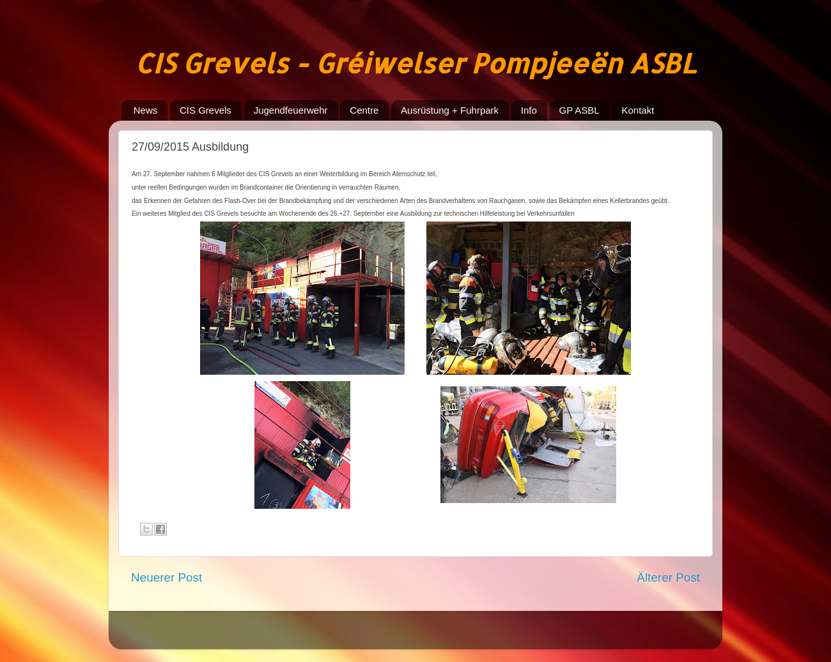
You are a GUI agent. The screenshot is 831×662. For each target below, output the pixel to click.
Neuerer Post (166, 577)
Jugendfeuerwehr (291, 110)
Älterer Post (668, 577)
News (146, 110)
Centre (364, 110)
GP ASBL (579, 110)
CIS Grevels (205, 110)
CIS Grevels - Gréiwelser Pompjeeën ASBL (415, 63)
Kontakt (637, 110)
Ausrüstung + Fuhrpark (450, 110)
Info (529, 110)
